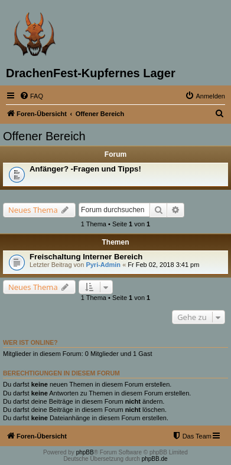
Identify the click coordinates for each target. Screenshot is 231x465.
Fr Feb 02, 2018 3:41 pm (163, 264)
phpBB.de (155, 459)
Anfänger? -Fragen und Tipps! (85, 168)
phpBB (85, 452)
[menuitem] (31, 96)
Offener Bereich (44, 136)
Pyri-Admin (103, 264)
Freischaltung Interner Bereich (86, 256)
